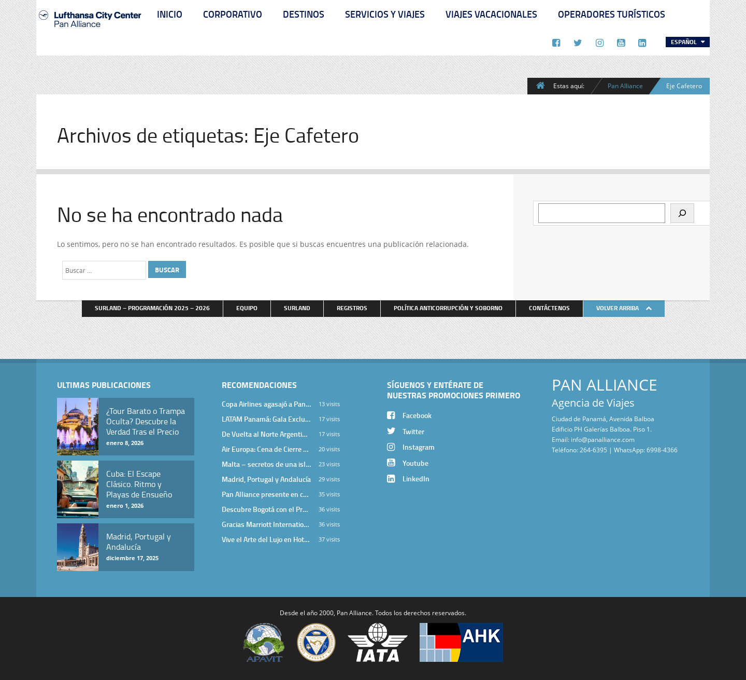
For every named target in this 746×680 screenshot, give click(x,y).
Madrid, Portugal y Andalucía (266, 479)
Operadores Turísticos (611, 14)
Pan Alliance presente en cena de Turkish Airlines (266, 494)
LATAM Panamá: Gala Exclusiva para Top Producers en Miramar (266, 419)
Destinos (303, 14)
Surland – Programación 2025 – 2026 (152, 307)
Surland (297, 307)
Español (684, 41)
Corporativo (232, 14)
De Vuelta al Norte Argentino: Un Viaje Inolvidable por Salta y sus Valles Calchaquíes (266, 434)
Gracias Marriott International (266, 524)
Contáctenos (549, 307)
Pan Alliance (625, 85)
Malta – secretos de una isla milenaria (266, 464)
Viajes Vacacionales (491, 14)
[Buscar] (682, 213)
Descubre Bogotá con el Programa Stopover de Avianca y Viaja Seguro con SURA (266, 509)
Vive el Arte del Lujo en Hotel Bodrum (266, 539)
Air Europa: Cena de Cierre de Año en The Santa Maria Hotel (266, 449)
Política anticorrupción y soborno (448, 307)
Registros (352, 307)
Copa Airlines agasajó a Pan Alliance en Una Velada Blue (266, 404)
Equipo (246, 307)
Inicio (169, 14)
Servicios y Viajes (385, 14)
